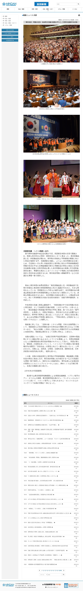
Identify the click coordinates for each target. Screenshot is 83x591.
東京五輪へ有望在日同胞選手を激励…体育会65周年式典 (43, 448)
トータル (74, 9)
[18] (57, 570)
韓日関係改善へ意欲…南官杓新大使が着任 (39, 434)
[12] (45, 570)
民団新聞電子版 (10, 40)
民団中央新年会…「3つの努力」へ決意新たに (40, 490)
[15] (51, 570)
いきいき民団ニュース (10, 33)
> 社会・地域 (6, 18)
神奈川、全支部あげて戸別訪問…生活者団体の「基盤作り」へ (45, 555)
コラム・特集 (61, 9)
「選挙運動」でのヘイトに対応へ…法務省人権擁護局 (42, 452)
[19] (59, 570)
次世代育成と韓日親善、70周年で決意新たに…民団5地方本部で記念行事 (47, 546)
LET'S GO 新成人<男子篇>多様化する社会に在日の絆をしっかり (45, 499)
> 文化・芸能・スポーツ (9, 23)
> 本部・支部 (6, 20)
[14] (49, 570)
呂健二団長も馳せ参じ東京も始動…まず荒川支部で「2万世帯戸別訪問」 (47, 550)
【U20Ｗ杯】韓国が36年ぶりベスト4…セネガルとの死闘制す (44, 406)
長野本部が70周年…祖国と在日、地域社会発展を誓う (42, 532)
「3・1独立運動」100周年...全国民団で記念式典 (41, 462)
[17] (55, 570)
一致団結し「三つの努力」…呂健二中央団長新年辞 (42, 508)
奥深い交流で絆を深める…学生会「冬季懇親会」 (41, 522)
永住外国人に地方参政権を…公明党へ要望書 (40, 527)
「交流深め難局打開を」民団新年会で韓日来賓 (41, 494)
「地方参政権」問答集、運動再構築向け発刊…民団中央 (43, 457)
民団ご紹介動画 (10, 30)
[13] (47, 570)
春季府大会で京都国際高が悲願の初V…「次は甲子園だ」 (43, 425)
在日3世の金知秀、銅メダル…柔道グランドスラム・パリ (43, 471)
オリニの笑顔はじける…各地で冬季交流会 (39, 518)
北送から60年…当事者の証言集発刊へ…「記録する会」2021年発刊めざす (48, 415)
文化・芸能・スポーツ (48, 9)
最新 (8, 9)
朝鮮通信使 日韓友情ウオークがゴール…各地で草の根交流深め (45, 420)
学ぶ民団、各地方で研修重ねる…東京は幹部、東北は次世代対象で (46, 536)
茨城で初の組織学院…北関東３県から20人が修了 (41, 411)
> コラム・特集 (7, 25)
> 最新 (4, 16)
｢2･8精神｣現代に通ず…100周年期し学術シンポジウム (43, 476)
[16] (53, 570)
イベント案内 (10, 37)
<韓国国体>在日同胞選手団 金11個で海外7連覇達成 (42, 564)
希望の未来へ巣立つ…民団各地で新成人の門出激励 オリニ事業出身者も (48, 485)
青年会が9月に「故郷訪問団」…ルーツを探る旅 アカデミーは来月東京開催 (49, 438)
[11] (43, 570)
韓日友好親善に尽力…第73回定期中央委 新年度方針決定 (44, 466)
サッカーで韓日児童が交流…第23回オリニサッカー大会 (43, 541)
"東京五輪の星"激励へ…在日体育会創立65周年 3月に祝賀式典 (45, 480)
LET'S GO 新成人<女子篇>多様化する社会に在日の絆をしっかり (45, 504)
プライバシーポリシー (52, 587)
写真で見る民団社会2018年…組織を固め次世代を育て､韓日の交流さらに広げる (49, 513)
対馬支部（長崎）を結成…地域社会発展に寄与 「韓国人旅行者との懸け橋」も (49, 559)
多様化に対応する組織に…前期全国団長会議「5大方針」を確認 (45, 443)
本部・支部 (35, 9)
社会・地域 (21, 9)
